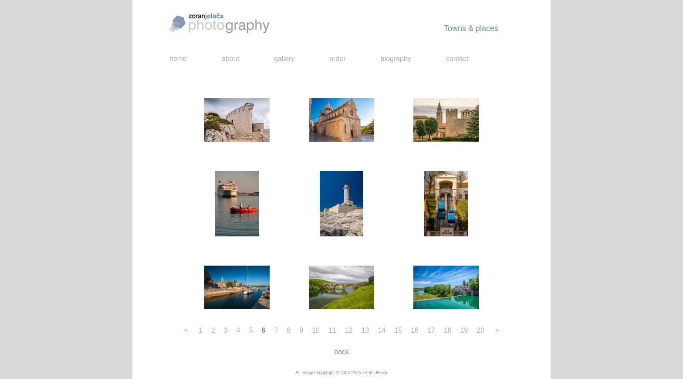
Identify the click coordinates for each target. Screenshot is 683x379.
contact (457, 58)
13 (365, 330)
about (230, 58)
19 (464, 330)
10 (316, 330)
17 (431, 330)
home (178, 58)
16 (415, 330)
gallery (284, 58)
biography (396, 58)
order (337, 58)
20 (480, 330)
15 (398, 330)
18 (448, 330)
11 (332, 330)
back (341, 351)
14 (381, 330)
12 (349, 330)
